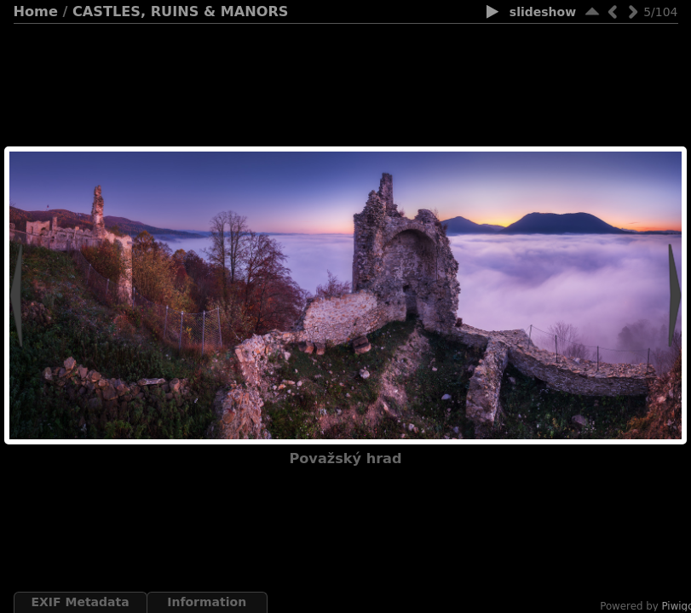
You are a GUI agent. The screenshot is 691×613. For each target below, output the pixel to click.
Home (36, 11)
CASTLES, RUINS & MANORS (180, 11)
